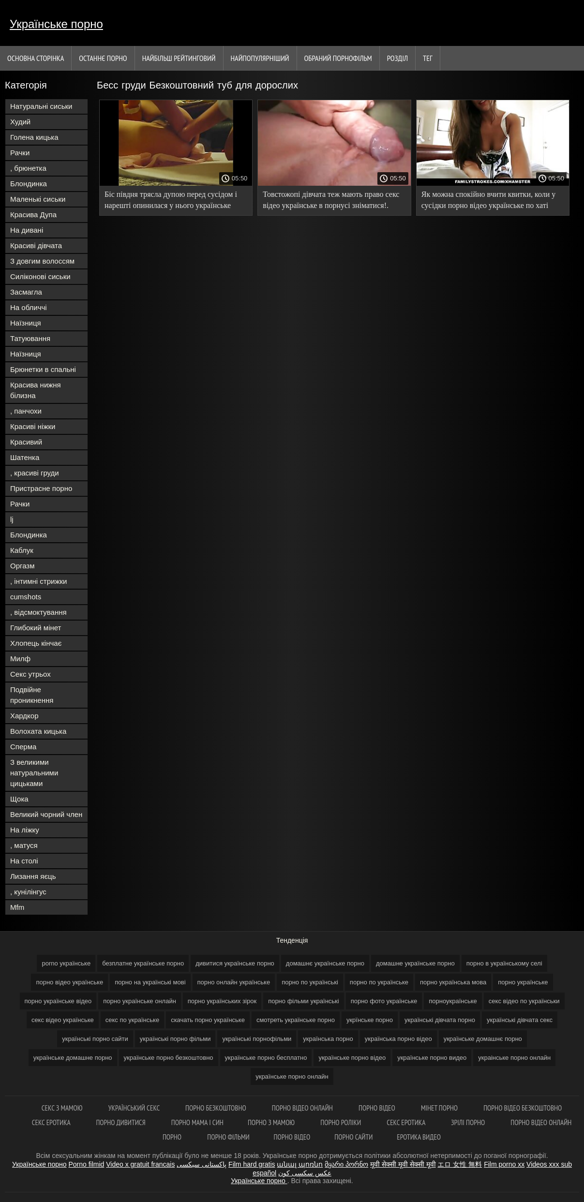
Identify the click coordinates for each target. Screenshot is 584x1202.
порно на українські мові (150, 982)
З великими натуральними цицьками (34, 772)
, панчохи (26, 411)
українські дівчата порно (439, 1020)
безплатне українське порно (143, 963)
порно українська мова (453, 982)
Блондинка (28, 183)
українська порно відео (398, 1038)
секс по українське (132, 1020)
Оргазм (22, 566)
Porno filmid (86, 1164)
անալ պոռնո (300, 1164)
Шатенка (24, 457)
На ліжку (24, 830)
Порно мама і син (197, 1122)
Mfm (17, 907)
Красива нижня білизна (35, 390)
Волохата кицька (38, 731)
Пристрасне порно (41, 488)
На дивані (26, 230)
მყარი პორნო (346, 1164)
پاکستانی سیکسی (201, 1164)
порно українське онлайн (139, 1001)
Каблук (21, 550)
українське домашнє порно (483, 1038)
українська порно (328, 1038)
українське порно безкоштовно (168, 1057)
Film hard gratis (251, 1164)
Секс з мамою (63, 1108)
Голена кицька (34, 137)
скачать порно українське (208, 1020)
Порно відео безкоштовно (522, 1108)
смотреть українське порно (295, 1020)
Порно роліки (341, 1122)
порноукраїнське (453, 1001)
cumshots (25, 597)
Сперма (23, 746)
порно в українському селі (504, 963)
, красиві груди (34, 473)
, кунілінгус (28, 892)
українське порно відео (352, 1057)
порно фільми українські (303, 1001)
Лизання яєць (33, 876)
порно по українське (379, 982)
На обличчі (28, 307)
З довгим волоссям (42, 261)
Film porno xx (504, 1164)
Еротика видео (419, 1137)
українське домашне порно (72, 1057)
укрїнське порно (369, 1020)
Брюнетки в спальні (43, 369)
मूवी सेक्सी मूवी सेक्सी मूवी (403, 1164)
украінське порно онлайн (514, 1057)
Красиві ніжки (32, 426)
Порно (173, 1137)
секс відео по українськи (524, 1001)
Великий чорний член (46, 814)
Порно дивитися (121, 1122)
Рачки (20, 152)
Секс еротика (52, 1122)
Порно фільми (228, 1137)
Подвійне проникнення (31, 694)
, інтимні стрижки (38, 581)
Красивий (26, 442)
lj (12, 519)
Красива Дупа (33, 214)
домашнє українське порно (325, 963)
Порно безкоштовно (216, 1108)
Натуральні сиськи (41, 106)
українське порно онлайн (292, 1076)
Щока (19, 799)
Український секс (134, 1108)
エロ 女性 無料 (459, 1164)
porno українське (66, 963)
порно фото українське (384, 1001)
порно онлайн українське (233, 982)
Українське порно (56, 23)
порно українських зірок (222, 1001)
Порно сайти (353, 1137)
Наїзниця (25, 323)
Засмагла (26, 292)
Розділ (397, 58)
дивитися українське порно (234, 963)
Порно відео (378, 1108)
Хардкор (24, 716)
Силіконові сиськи (40, 276)
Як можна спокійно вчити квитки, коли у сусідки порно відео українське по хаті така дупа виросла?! (488, 201)
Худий (20, 122)
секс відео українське (62, 1020)
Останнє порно (103, 58)
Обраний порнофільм (338, 58)
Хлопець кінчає (35, 643)
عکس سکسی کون (304, 1173)
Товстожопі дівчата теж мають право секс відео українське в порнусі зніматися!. (331, 199)
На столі (24, 861)
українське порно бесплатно (266, 1057)
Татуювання (30, 338)
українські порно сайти (95, 1038)
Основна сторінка (35, 58)
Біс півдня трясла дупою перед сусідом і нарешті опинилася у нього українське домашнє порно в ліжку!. (171, 201)
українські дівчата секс (520, 1020)
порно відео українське (69, 982)
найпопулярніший (260, 58)
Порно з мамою (272, 1122)
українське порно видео (431, 1057)
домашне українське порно (415, 963)
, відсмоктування (38, 612)
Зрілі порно (468, 1122)
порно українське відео (58, 1001)
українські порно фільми (175, 1038)
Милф (20, 658)
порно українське (523, 982)
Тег (428, 58)
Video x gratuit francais (140, 1164)
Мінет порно (440, 1108)
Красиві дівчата (36, 245)
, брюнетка (28, 168)
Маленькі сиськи (37, 199)
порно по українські (310, 982)
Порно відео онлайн (303, 1108)
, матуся (24, 845)
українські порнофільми (256, 1038)
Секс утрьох (30, 674)
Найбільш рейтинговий (179, 58)
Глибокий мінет (35, 627)
